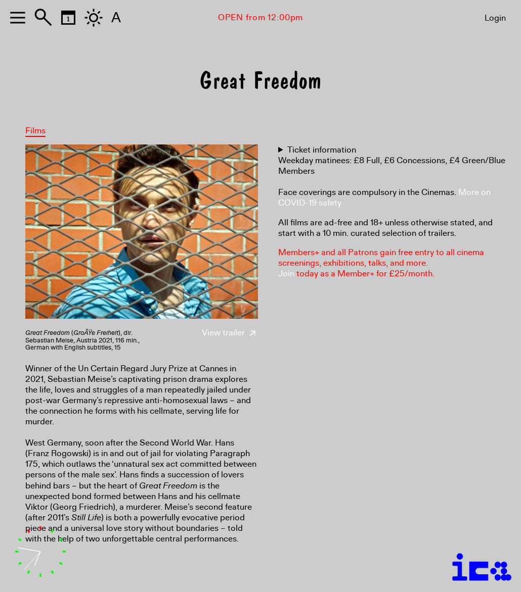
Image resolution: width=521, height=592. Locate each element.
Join (286, 273)
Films (35, 130)
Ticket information (321, 149)
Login (495, 18)
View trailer (230, 332)
